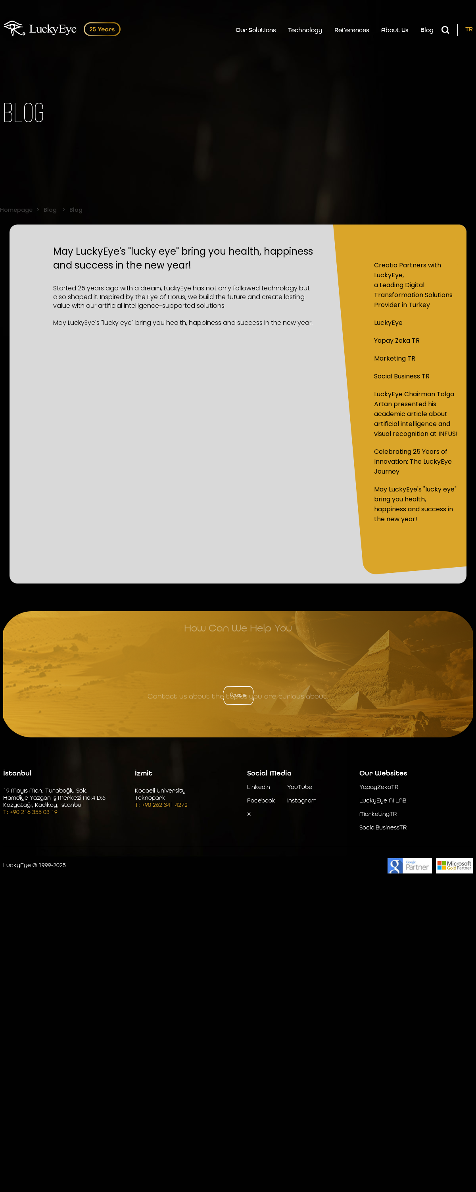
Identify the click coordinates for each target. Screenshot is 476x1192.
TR (469, 28)
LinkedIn (258, 786)
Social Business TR (402, 375)
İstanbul (17, 772)
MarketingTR (378, 813)
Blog (427, 28)
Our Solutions (256, 28)
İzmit (143, 772)
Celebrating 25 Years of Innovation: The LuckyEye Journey (413, 460)
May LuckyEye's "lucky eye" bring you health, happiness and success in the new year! (415, 503)
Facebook (261, 800)
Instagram (302, 800)
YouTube (299, 786)
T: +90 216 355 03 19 (30, 811)
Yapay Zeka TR (397, 339)
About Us (395, 28)
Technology (305, 28)
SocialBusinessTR (383, 827)
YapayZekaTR (378, 786)
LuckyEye (388, 321)
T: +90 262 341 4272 (161, 804)
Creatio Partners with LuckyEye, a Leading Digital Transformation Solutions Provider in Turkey (413, 283)
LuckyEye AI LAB (382, 800)
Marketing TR (394, 357)
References (351, 28)
